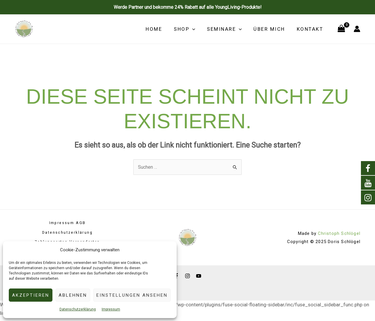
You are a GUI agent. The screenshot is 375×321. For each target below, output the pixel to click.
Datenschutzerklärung (77, 309)
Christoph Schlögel (339, 232)
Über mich (272, 29)
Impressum (111, 309)
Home (162, 29)
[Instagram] (187, 274)
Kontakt (311, 29)
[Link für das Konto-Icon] (357, 28)
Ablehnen (73, 295)
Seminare (228, 29)
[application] (198, 29)
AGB (81, 223)
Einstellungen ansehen (132, 295)
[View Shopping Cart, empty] (341, 29)
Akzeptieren (30, 295)
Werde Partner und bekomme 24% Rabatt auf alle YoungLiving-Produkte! (187, 7)
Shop (190, 29)
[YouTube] (198, 274)
